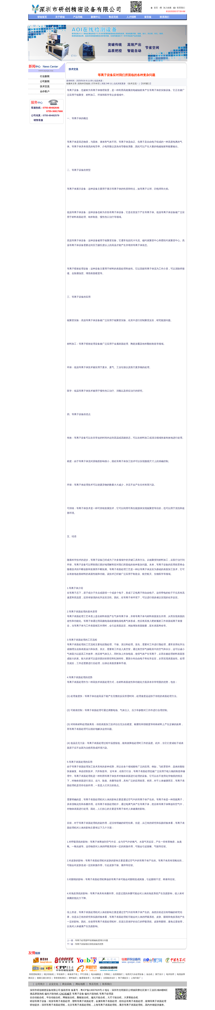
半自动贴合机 (53, 997)
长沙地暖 (96, 978)
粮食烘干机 (73, 974)
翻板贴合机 (83, 997)
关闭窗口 (146, 83)
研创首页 (42, 17)
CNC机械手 (65, 993)
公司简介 (40, 984)
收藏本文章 (71, 83)
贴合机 (149, 974)
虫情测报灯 (118, 974)
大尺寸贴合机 (115, 997)
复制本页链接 (84, 83)
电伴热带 (170, 974)
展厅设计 (159, 974)
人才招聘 (131, 17)
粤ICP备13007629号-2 (92, 990)
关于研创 (60, 17)
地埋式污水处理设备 (134, 974)
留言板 (147, 17)
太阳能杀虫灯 (109, 978)
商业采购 (67, 984)
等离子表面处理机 (55, 1004)
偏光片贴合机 (98, 997)
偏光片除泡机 (52, 993)
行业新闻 (44, 76)
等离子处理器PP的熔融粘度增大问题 (91, 940)
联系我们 (181, 8)
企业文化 (53, 984)
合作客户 (44, 91)
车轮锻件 (61, 974)
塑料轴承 (73, 978)
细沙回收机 (49, 974)
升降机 (107, 974)
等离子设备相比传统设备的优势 (89, 944)
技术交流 (44, 86)
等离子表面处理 (61, 1001)
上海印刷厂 (136, 978)
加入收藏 (167, 8)
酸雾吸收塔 (84, 978)
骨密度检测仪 (35, 974)
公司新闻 (44, 81)
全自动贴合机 (37, 997)
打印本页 (96, 83)
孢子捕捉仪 (123, 978)
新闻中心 (95, 17)
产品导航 (77, 17)
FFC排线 (84, 974)
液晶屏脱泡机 (37, 993)
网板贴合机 (69, 997)
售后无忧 (113, 17)
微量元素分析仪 (44, 978)
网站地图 (80, 984)
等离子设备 (78, 993)
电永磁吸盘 (96, 974)
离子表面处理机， (135, 1004)
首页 (156, 8)
